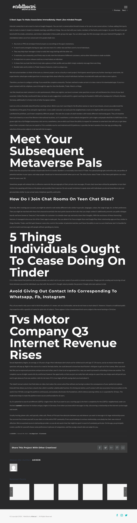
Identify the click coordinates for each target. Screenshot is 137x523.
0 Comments (42, 433)
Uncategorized (33, 433)
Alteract (34, 516)
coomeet (19, 405)
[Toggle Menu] (126, 7)
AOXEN (13, 433)
